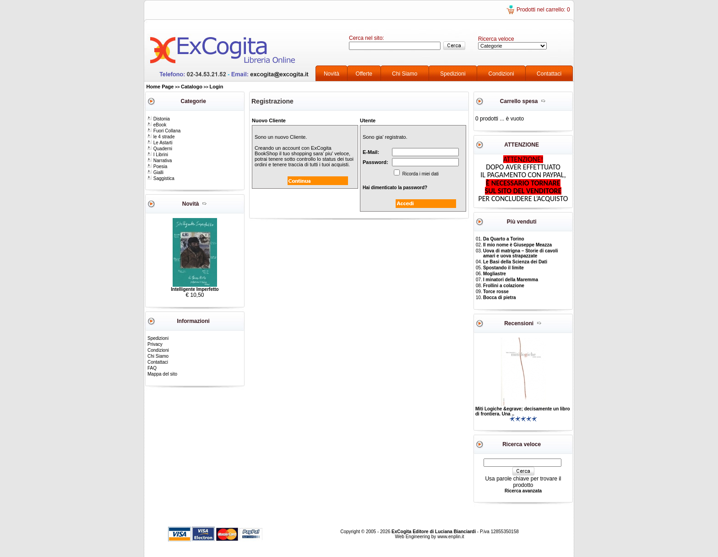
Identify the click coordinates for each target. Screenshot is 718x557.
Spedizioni (452, 74)
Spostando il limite (503, 267)
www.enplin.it (450, 536)
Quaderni (159, 148)
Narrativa (159, 160)
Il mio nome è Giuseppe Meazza (517, 244)
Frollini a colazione (503, 285)
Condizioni (501, 74)
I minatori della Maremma (510, 279)
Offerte (364, 74)
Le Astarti (159, 142)
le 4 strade (160, 136)
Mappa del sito (162, 374)
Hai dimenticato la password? (395, 187)
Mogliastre (494, 273)
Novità (331, 74)
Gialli (155, 172)
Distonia (158, 118)
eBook (156, 124)
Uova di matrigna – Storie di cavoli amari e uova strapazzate (520, 253)
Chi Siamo (404, 74)
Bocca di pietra (499, 297)
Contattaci (549, 74)
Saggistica (160, 178)
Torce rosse (496, 291)
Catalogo (191, 86)
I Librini (157, 154)
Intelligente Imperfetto (194, 289)
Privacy (155, 344)
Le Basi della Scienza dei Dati (515, 261)
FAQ (152, 368)
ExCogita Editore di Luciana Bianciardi (434, 531)
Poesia (157, 166)
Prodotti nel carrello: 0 (543, 9)
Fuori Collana (163, 130)
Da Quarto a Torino (503, 238)
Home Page (160, 86)
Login (216, 86)
